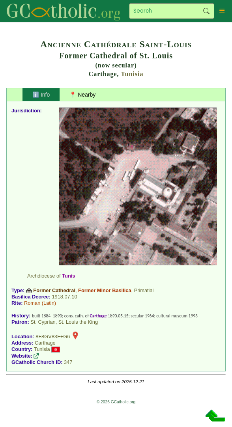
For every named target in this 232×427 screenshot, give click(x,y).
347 (68, 362)
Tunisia (132, 74)
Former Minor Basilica (104, 290)
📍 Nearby (82, 94)
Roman (32, 303)
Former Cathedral (54, 290)
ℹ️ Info (41, 94)
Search (206, 11)
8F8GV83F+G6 (53, 336)
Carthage (98, 316)
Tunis (68, 276)
